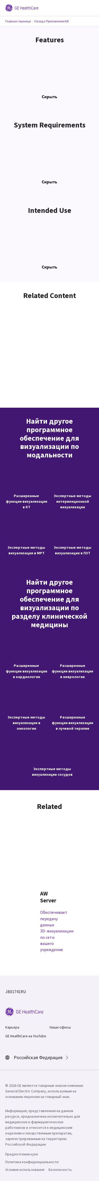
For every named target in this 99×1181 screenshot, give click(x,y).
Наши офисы (60, 1027)
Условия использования (24, 1169)
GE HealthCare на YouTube (25, 1036)
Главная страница (18, 21)
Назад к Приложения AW (51, 21)
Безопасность (60, 1169)
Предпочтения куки (21, 1154)
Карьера (12, 1027)
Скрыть (49, 96)
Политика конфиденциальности (32, 1161)
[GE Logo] (21, 7)
